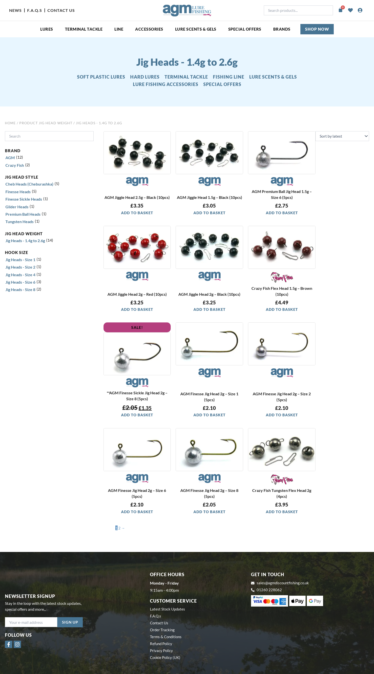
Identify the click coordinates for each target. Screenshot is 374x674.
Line (118, 29)
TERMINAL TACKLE (186, 77)
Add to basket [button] (137, 212)
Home (11, 123)
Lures (46, 29)
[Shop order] (342, 136)
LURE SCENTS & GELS (273, 77)
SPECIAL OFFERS (244, 29)
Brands (282, 29)
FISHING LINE (228, 77)
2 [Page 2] (119, 528)
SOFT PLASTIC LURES (101, 77)
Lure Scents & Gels (195, 29)
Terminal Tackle (84, 29)
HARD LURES (145, 77)
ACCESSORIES (149, 29)
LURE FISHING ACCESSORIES (165, 84)
